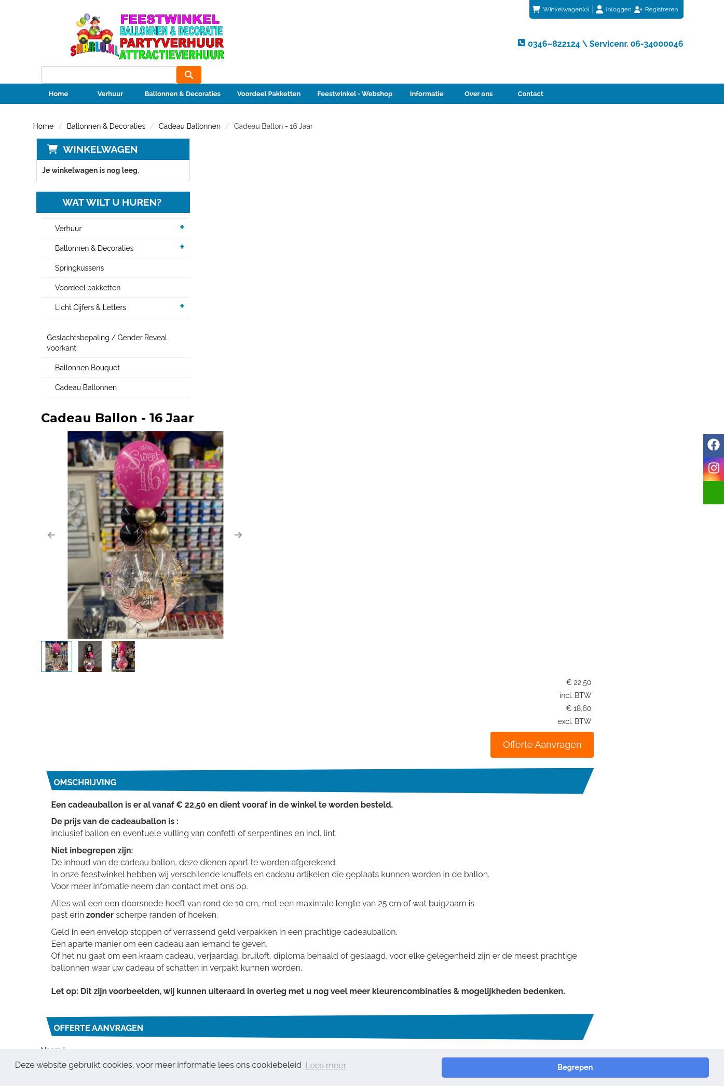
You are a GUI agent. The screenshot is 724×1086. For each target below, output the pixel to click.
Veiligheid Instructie (245, 988)
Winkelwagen (97, 131)
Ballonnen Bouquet (84, 350)
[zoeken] (671, 42)
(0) (560, 9)
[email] (713, 492)
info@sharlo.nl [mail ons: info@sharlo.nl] (79, 976)
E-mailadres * (228, 720)
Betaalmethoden (404, 967)
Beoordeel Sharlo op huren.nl (521, 1002)
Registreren (661, 9)
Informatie (427, 76)
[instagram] (713, 469)
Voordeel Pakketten (268, 76)
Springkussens (76, 251)
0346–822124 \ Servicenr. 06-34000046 (435, 908)
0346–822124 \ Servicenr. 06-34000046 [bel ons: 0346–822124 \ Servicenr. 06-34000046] (121, 958)
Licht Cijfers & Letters (87, 290)
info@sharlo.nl (565, 908)
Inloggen (619, 9)
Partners (226, 978)
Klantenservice (401, 957)
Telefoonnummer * (236, 745)
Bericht (217, 771)
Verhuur (111, 76)
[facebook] (713, 446)
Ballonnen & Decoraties (183, 76)
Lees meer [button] (325, 1067)
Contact (530, 76)
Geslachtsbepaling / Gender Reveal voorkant (104, 325)
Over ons (479, 76)
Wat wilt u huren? (101, 185)
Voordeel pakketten (85, 270)
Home (58, 76)
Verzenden (649, 848)
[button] (216, 247)
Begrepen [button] (672, 1067)
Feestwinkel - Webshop (354, 76)
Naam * (218, 694)
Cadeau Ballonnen (190, 108)
